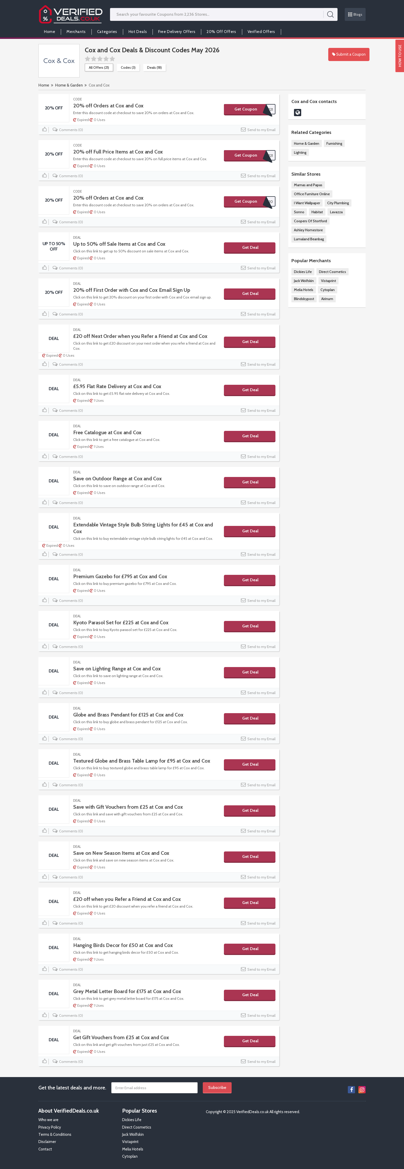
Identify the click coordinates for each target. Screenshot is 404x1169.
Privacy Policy (49, 1127)
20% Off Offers (221, 31)
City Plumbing (338, 203)
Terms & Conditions (54, 1134)
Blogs (355, 14)
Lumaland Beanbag (309, 239)
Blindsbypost (304, 298)
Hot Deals (138, 31)
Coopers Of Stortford (310, 221)
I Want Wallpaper (307, 203)
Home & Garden (69, 85)
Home (49, 31)
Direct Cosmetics (332, 271)
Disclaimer (47, 1141)
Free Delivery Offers (176, 31)
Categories (107, 31)
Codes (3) (128, 67)
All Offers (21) (99, 67)
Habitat (317, 212)
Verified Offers (261, 31)
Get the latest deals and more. (72, 1088)
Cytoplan (328, 289)
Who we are (48, 1119)
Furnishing (334, 143)
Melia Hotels (303, 289)
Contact (45, 1149)
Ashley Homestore (308, 230)
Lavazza (336, 212)
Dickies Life (303, 271)
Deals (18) (154, 67)
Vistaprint (328, 280)
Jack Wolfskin (304, 280)
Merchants (76, 31)
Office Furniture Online (312, 194)
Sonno (299, 212)
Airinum (327, 298)
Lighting (300, 152)
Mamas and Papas (308, 185)
